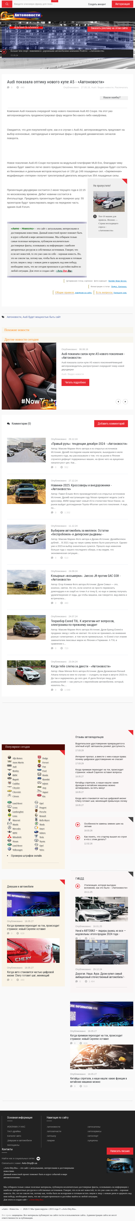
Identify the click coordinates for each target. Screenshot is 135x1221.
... (2, 1204)
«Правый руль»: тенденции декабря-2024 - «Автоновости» (89, 444)
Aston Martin (18, 762)
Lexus (14, 807)
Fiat (44, 766)
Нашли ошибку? (111, 97)
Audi (93, 87)
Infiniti (45, 783)
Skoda (41, 824)
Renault (42, 816)
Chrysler (16, 788)
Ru (69, 271)
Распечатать (121, 87)
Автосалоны (93, 1126)
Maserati (16, 820)
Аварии (50, 1140)
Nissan (15, 841)
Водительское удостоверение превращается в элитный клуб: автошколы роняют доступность (100, 744)
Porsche (42, 812)
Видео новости (106, 87)
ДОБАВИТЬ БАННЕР (26, 27)
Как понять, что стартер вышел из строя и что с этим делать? (105, 838)
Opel (41, 803)
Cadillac (16, 783)
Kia (43, 796)
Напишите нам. (120, 293)
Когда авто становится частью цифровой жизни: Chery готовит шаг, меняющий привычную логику (101, 799)
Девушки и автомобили (19, 1140)
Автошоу (51, 1136)
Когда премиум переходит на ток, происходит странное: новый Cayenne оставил (33, 927)
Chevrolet (16, 792)
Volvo (41, 850)
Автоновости (14, 317)
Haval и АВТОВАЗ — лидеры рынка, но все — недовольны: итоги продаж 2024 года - (100, 932)
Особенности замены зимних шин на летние (103, 825)
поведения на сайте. (83, 293)
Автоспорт (92, 1136)
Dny (65, 271)
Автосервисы (94, 1131)
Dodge (45, 758)
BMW (14, 775)
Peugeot (42, 807)
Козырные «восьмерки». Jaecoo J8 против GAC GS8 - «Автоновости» (86, 577)
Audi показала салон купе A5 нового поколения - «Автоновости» (93, 355)
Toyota (42, 841)
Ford (44, 771)
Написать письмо (120, 1151)
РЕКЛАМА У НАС (16, 1126)
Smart (41, 828)
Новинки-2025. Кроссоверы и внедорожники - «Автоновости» (81, 487)
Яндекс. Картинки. (119, 286)
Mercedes (16, 828)
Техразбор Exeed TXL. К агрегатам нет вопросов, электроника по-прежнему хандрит (82, 623)
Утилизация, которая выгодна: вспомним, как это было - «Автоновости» (106, 886)
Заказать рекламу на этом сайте (109, 28)
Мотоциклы (13, 1145)
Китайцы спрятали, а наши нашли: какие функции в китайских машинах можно (98, 1080)
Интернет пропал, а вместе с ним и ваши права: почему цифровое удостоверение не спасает (100, 758)
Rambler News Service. (117, 281)
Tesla (41, 837)
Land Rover (17, 803)
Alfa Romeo (17, 758)
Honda (45, 775)
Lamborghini (17, 812)
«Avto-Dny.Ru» (36, 1199)
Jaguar (45, 792)
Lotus (14, 816)
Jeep (44, 788)
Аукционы (92, 1140)
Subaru (42, 833)
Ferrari (45, 762)
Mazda (15, 824)
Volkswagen (17, 850)
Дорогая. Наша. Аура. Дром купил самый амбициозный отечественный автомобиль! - (100, 975)
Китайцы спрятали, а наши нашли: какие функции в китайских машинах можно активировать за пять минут (96, 785)
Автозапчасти (54, 1131)
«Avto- (59, 271)
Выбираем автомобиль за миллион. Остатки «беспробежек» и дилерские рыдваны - (80, 532)
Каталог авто (14, 1136)
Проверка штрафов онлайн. (26, 855)
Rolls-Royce (44, 820)
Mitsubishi (16, 837)
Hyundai (45, 779)
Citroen (15, 796)
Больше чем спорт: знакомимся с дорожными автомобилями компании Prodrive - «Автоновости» (57, 50)
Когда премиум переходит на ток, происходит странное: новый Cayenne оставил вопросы (99, 771)
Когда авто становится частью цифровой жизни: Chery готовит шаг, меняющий (30, 973)
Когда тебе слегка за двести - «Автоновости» (81, 666)
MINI (14, 833)
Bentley (15, 771)
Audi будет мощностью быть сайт (42, 317)
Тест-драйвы (14, 1131)
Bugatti (15, 779)
